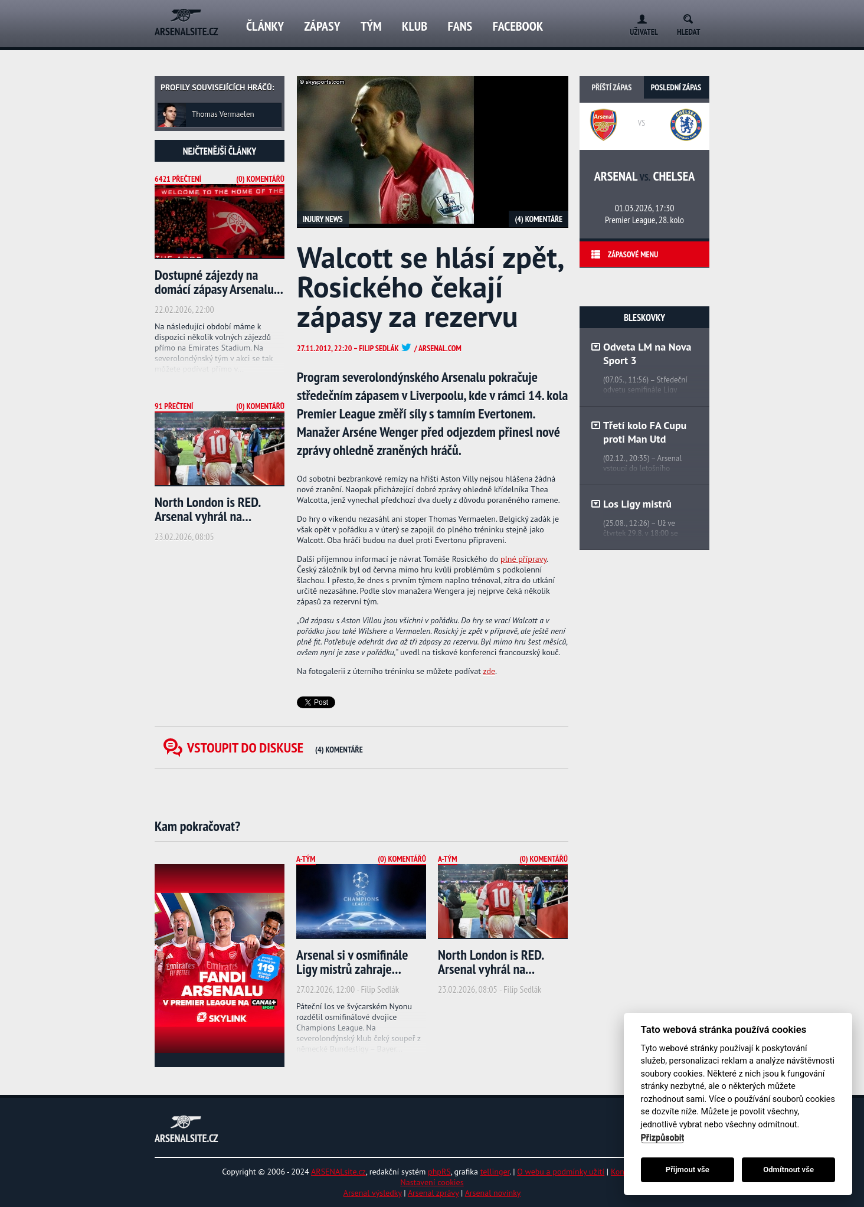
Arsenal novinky (493, 1193)
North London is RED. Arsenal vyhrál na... (207, 509)
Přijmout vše (687, 1169)
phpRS (439, 1171)
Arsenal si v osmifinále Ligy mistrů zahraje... (352, 962)
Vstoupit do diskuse (275, 747)
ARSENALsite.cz (338, 1171)
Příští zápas (612, 87)
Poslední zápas (676, 87)
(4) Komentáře (538, 219)
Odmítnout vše (788, 1169)
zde (489, 671)
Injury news (323, 219)
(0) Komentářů (260, 179)
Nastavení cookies (431, 1182)
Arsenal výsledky (372, 1193)
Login (639, 17)
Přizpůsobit (663, 1138)
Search (692, 17)
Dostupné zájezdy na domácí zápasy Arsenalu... (219, 282)
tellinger (495, 1171)
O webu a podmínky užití (560, 1171)
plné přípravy (523, 559)
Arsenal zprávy (433, 1193)
